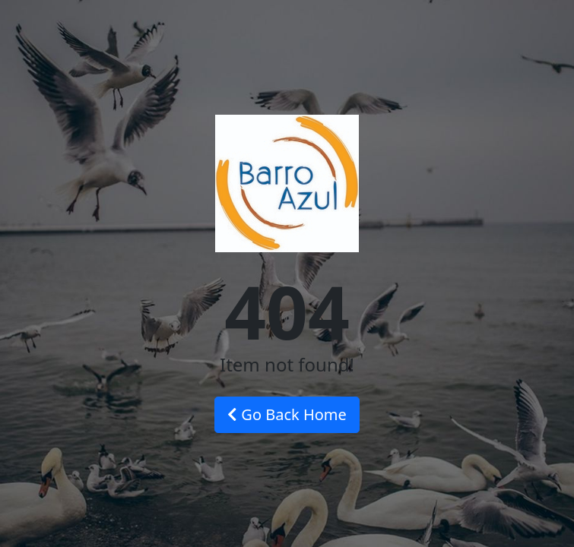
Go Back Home (287, 414)
